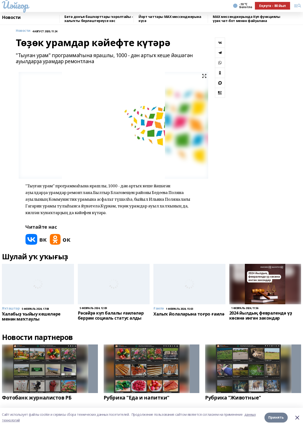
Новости (11, 17)
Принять (276, 417)
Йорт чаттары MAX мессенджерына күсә (170, 19)
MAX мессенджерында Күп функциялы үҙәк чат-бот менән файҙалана (246, 19)
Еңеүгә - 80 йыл (272, 5)
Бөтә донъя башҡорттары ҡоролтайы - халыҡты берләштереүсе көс (98, 19)
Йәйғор (15, 5)
